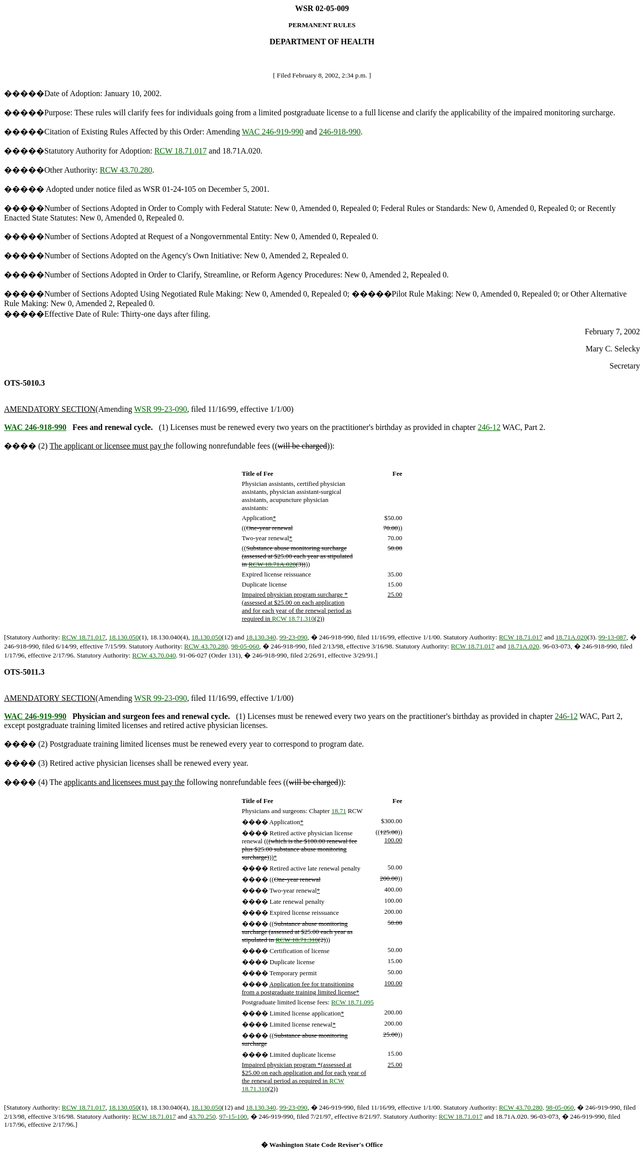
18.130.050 (124, 637)
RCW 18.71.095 (352, 1002)
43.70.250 (202, 1116)
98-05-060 (245, 646)
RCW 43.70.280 (126, 170)
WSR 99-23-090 (160, 409)
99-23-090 (293, 637)
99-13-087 (612, 637)
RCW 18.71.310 (293, 618)
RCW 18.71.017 (180, 151)
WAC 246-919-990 (272, 131)
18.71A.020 (571, 637)
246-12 (488, 427)
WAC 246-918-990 (35, 427)
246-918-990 (340, 131)
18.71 (339, 811)
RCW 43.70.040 (154, 655)
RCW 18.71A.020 (272, 564)
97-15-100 (233, 1116)
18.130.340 (261, 637)
